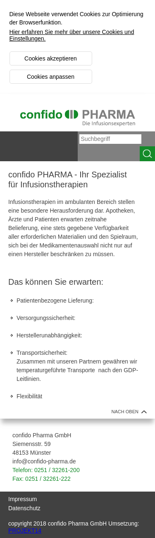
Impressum (22, 499)
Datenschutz (24, 508)
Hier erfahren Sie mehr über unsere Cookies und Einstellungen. (72, 35)
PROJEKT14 (24, 530)
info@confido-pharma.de (44, 461)
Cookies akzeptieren (50, 58)
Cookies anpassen (50, 76)
